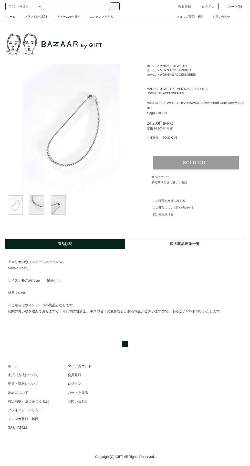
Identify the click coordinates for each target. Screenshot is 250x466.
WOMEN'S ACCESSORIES (178, 74)
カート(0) (232, 6)
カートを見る (78, 392)
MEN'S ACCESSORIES (175, 70)
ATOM (22, 428)
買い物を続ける (160, 214)
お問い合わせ (218, 16)
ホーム (11, 16)
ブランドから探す (33, 16)
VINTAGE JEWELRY (173, 66)
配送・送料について (23, 384)
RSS (11, 428)
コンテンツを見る (98, 16)
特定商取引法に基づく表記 (169, 182)
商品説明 (65, 244)
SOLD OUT (196, 162)
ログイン (205, 6)
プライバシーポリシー (25, 410)
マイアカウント (80, 366)
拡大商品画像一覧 (185, 244)
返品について (160, 177)
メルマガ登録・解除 (187, 16)
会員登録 (181, 6)
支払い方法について (23, 375)
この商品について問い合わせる (170, 207)
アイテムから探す (66, 16)
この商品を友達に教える (166, 200)
